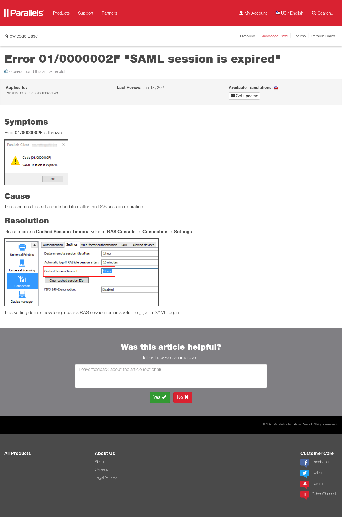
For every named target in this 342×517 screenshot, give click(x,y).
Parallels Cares (323, 36)
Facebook (314, 463)
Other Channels (319, 495)
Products (61, 12)
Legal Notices (106, 477)
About (100, 461)
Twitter (311, 474)
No (183, 397)
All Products (17, 453)
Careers (101, 469)
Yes (159, 397)
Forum (311, 485)
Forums (300, 36)
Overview (247, 36)
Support (85, 12)
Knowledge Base (274, 36)
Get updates (244, 95)
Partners (109, 12)
